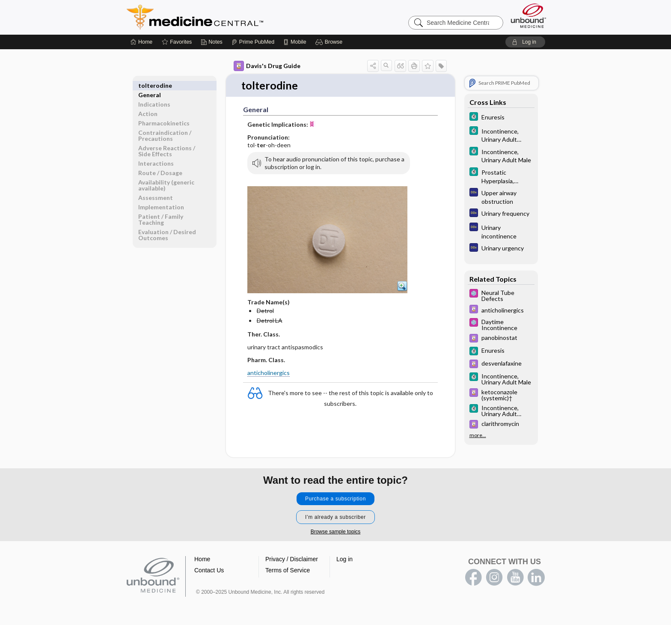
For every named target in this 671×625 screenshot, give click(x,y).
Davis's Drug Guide (267, 66)
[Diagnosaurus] (501, 196)
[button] (330, 42)
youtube (515, 577)
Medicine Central (233, 17)
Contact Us (209, 570)
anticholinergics (268, 373)
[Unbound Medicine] (528, 15)
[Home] (141, 42)
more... (477, 435)
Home (202, 559)
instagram (494, 577)
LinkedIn (536, 577)
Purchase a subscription (335, 499)
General (149, 85)
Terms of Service (287, 570)
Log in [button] (344, 559)
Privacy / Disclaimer (291, 559)
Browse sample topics (336, 532)
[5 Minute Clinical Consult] (501, 117)
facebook (473, 577)
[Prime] (253, 42)
